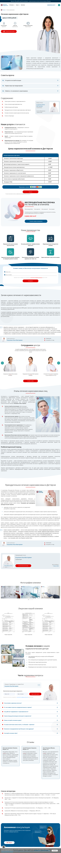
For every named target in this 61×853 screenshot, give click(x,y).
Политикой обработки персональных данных (42, 850)
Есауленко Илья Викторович (40, 111)
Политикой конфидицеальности (34, 850)
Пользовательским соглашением (23, 850)
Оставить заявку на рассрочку (36, 221)
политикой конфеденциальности (22, 697)
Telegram (9, 842)
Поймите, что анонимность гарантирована (16, 91)
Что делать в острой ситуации (13, 80)
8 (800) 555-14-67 (30, 216)
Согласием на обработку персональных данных (9, 850)
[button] (28, 599)
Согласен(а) (55, 850)
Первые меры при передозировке (14, 85)
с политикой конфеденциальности (36, 277)
